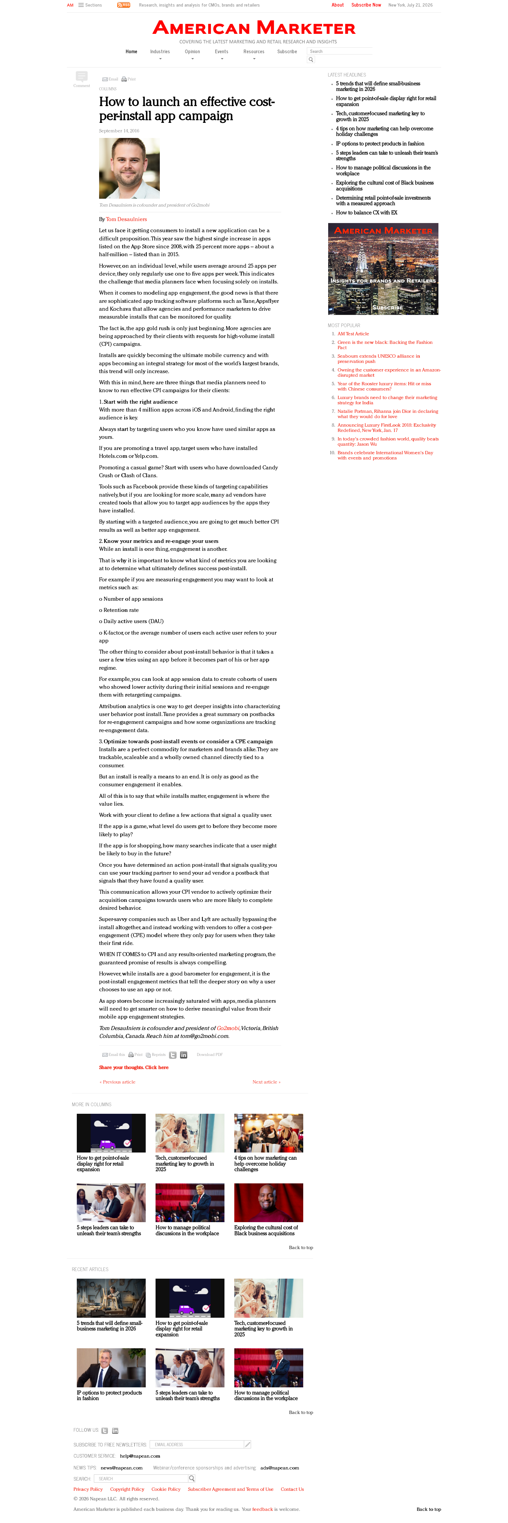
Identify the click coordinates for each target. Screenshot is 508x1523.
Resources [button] (254, 53)
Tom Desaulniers (126, 219)
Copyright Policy (127, 1489)
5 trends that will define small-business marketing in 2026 (109, 1326)
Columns (107, 89)
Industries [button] (160, 53)
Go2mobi (228, 1028)
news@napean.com (122, 1468)
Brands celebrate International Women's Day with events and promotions (385, 456)
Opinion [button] (192, 53)
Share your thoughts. (134, 1067)
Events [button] (221, 53)
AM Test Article (354, 334)
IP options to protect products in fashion (380, 144)
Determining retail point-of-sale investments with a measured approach (383, 201)
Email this (117, 1055)
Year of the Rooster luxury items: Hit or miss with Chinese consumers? (384, 387)
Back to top (301, 1247)
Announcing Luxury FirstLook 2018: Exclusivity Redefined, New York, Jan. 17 (387, 428)
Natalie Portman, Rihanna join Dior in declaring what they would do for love (388, 414)
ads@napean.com (280, 1468)
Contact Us (292, 1489)
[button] (91, 5)
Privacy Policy (88, 1489)
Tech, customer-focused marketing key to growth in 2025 (185, 1164)
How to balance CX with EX (366, 213)
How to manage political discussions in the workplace (187, 1231)
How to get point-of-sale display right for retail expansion (103, 1164)
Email (113, 79)
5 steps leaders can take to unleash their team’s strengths (109, 1231)
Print (132, 79)
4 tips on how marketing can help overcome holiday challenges (265, 1164)
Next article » (267, 1082)
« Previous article (118, 1082)
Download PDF (209, 1055)
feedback (262, 1509)
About (338, 5)
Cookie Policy (166, 1489)
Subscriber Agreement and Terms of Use (231, 1489)
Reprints (159, 1055)
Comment (82, 86)
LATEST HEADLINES (347, 74)
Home (131, 51)
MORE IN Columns (91, 1104)
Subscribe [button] (287, 51)
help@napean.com (140, 1456)
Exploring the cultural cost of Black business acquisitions (266, 1231)
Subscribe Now (366, 5)
